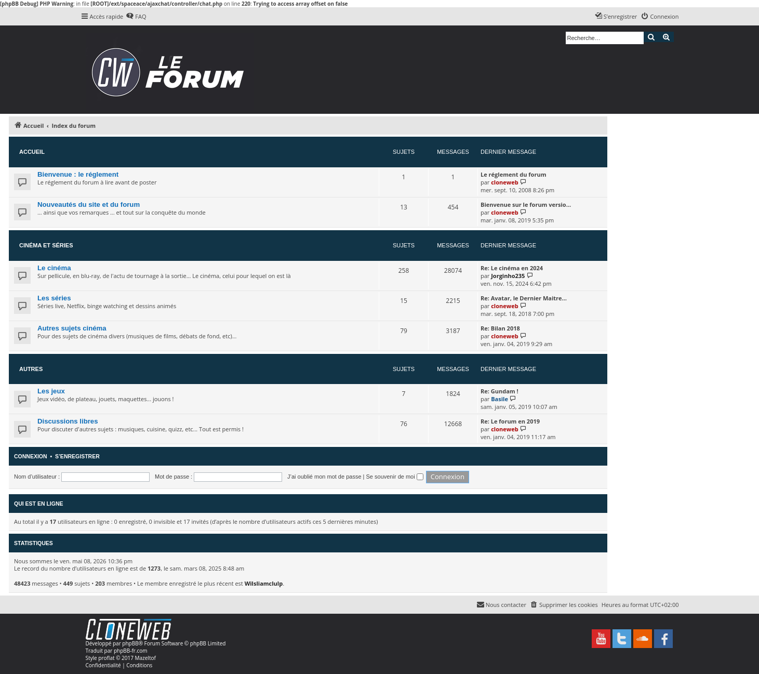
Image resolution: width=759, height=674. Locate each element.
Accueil (32, 152)
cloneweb (504, 182)
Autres (31, 369)
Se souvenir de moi (394, 476)
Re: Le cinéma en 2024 (512, 268)
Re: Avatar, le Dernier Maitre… (524, 298)
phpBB (130, 643)
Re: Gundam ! (499, 391)
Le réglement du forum (513, 174)
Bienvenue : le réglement (77, 174)
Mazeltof (145, 658)
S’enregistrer (77, 456)
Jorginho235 (508, 276)
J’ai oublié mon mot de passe (324, 476)
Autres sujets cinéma (71, 328)
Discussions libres (67, 421)
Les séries (54, 298)
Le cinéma (54, 268)
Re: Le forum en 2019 (510, 421)
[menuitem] (136, 16)
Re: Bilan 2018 (500, 328)
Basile (499, 399)
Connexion (30, 456)
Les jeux (51, 391)
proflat (106, 658)
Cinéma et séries (46, 245)
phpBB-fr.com (131, 650)
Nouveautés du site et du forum (88, 204)
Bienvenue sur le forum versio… (526, 204)
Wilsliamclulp (264, 583)
